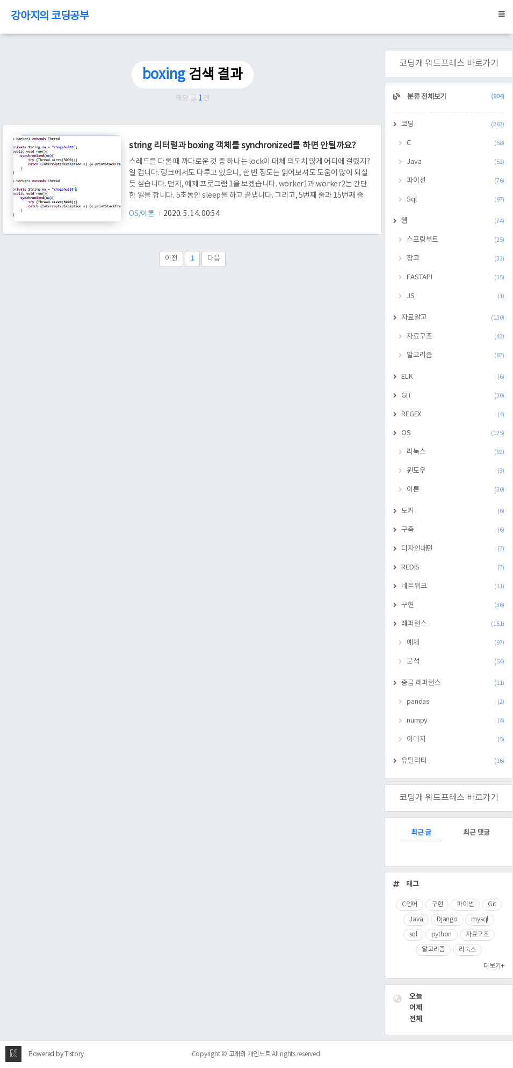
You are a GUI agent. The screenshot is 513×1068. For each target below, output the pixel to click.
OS (452, 433)
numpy (455, 720)
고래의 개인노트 (250, 1054)
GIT (452, 395)
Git (492, 904)
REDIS (452, 567)
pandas (455, 702)
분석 (455, 661)
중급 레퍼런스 (452, 683)
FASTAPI (455, 277)
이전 (171, 259)
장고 (455, 258)
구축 (452, 530)
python (441, 934)
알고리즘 (455, 355)
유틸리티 (452, 761)
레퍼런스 (452, 624)
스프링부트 (455, 240)
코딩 (452, 124)
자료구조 (455, 336)
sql (413, 934)
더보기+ (493, 966)
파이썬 (465, 904)
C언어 (409, 904)
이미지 (455, 739)
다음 (213, 259)
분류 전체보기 (455, 97)
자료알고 (452, 317)
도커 (452, 511)
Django (447, 919)
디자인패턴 (452, 548)
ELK (452, 377)
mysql (479, 919)
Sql (455, 199)
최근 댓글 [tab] (476, 833)
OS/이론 (142, 214)
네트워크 (452, 586)
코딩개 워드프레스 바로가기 (448, 63)
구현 (452, 605)
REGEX (452, 414)
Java (455, 162)
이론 (455, 489)
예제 (455, 643)
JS (455, 296)
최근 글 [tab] (421, 833)
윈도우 (455, 471)
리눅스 (455, 452)
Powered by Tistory (56, 1054)
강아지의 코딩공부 (50, 16)
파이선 (455, 180)
